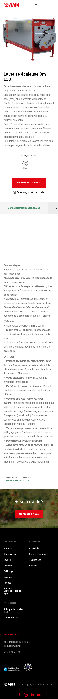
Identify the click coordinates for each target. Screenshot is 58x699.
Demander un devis (29, 182)
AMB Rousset (35, 541)
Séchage (8, 565)
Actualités (34, 548)
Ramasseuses (11, 554)
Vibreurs (8, 548)
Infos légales (10, 603)
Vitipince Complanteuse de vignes (12, 591)
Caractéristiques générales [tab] (24, 207)
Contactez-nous (29, 513)
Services (33, 565)
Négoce (7, 583)
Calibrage (8, 571)
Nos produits (10, 541)
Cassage (8, 577)
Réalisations (35, 560)
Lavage (7, 560)
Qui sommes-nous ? (39, 554)
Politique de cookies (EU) (13, 610)
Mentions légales (12, 617)
